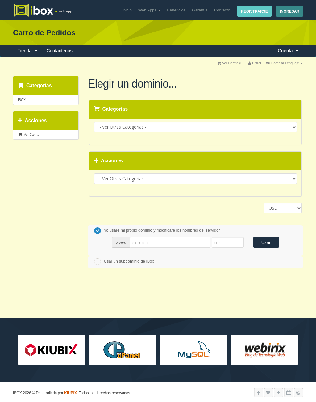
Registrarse (254, 11)
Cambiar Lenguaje (284, 63)
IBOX (22, 99)
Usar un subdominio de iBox (124, 261)
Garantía (200, 10)
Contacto (222, 10)
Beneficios (176, 10)
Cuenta (288, 50)
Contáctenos (60, 50)
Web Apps (149, 10)
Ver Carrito (28, 134)
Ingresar (289, 11)
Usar (266, 242)
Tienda (27, 50)
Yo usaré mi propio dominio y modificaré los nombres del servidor (157, 230)
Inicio (126, 10)
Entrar (254, 63)
